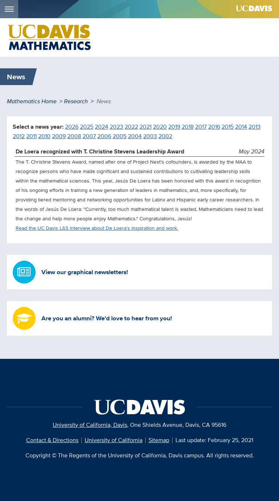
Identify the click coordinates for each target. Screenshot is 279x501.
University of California (113, 440)
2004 (135, 136)
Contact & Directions (52, 440)
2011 (31, 136)
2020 (160, 127)
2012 (19, 136)
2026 (71, 127)
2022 (131, 127)
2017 (201, 127)
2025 (86, 127)
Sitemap (159, 440)
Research (76, 101)
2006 (104, 136)
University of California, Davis (90, 425)
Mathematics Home (32, 101)
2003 (150, 136)
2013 (254, 127)
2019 (174, 127)
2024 (101, 127)
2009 (59, 136)
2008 (74, 136)
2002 (165, 136)
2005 (119, 136)
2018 (188, 127)
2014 (241, 127)
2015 (228, 127)
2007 (89, 136)
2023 (116, 127)
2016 (214, 127)
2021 (145, 127)
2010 (44, 136)
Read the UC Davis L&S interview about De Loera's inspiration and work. (97, 228)
